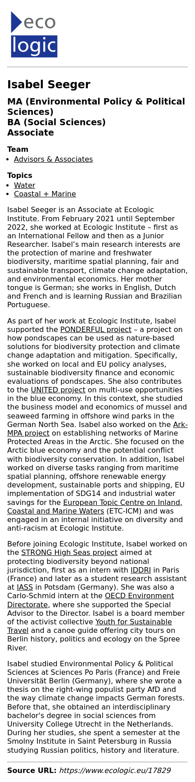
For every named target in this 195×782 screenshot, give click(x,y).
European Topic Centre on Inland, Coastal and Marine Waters (94, 506)
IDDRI (141, 570)
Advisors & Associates (53, 159)
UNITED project (58, 390)
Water (24, 185)
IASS (25, 587)
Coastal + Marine (45, 194)
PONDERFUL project (96, 329)
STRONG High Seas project (69, 552)
